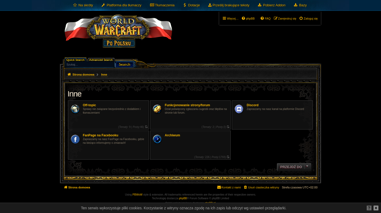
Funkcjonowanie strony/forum (187, 105)
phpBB (183, 198)
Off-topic (89, 105)
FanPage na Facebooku (100, 135)
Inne (74, 93)
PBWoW (138, 194)
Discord (252, 105)
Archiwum (172, 135)
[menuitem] (83, 5)
